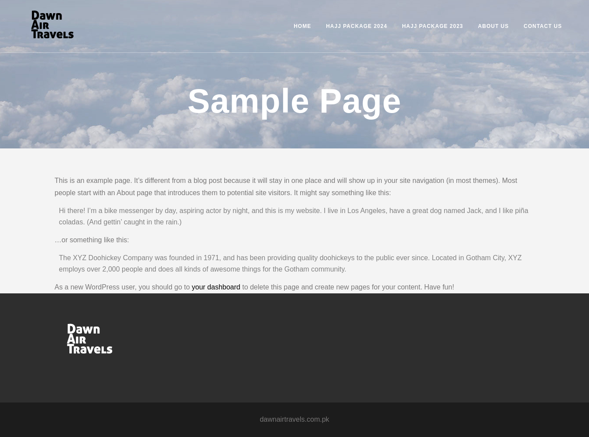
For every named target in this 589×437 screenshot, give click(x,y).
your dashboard (216, 287)
